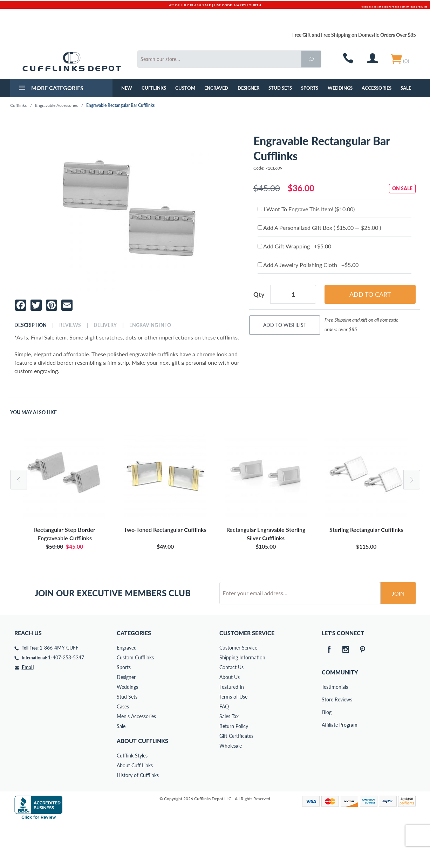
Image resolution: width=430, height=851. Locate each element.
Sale (406, 88)
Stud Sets (280, 88)
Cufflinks (154, 88)
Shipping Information (242, 684)
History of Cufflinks (138, 802)
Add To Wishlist (284, 325)
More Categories (50, 89)
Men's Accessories (136, 743)
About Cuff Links (135, 792)
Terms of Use (233, 723)
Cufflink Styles (132, 782)
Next (411, 479)
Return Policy (233, 753)
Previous (18, 479)
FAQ (224, 733)
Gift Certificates (236, 763)
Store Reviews (327, 726)
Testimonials (327, 713)
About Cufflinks (142, 767)
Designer (248, 88)
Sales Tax (229, 743)
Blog (327, 739)
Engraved (216, 88)
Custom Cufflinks (135, 684)
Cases (123, 733)
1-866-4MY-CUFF (59, 674)
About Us (229, 704)
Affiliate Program (327, 751)
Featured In (231, 713)
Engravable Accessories (56, 105)
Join (398, 620)
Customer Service (238, 674)
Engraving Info (150, 325)
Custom (185, 88)
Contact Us (231, 694)
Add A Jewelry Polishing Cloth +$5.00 (308, 264)
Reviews (70, 325)
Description (30, 325)
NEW (126, 88)
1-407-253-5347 (66, 684)
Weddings (340, 88)
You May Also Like (33, 412)
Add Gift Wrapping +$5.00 (294, 246)
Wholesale (230, 772)
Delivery (105, 325)
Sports (309, 88)
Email (28, 694)
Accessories (376, 88)
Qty (259, 294)
